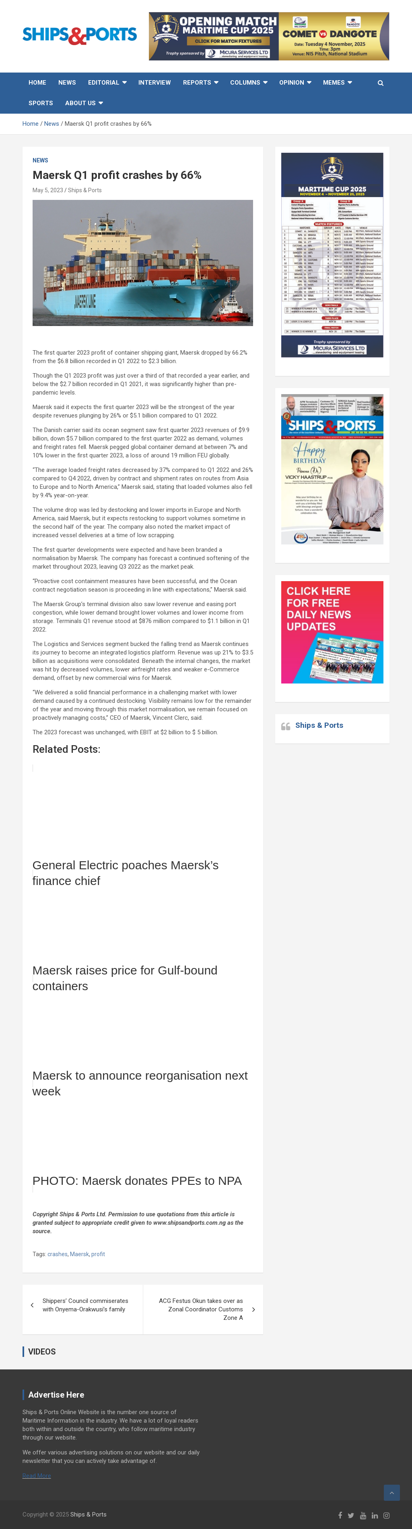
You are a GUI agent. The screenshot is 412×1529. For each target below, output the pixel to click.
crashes (57, 1254)
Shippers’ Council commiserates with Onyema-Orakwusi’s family (85, 1305)
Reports (197, 82)
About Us (80, 103)
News (67, 82)
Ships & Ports (85, 190)
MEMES (334, 82)
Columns (245, 82)
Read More (37, 1475)
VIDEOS (42, 1352)
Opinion (291, 82)
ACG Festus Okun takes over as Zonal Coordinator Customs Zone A (201, 1309)
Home (37, 82)
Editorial (103, 82)
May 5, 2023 (48, 190)
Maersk (79, 1254)
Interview (154, 82)
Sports (41, 103)
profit (98, 1254)
